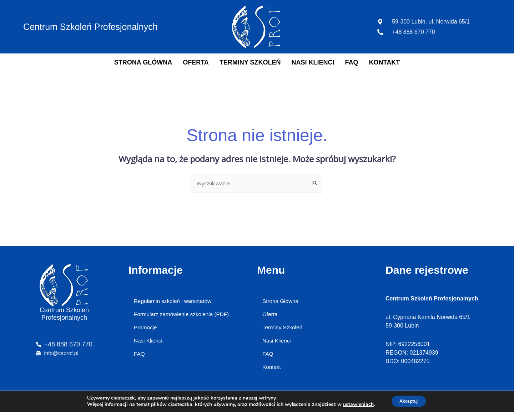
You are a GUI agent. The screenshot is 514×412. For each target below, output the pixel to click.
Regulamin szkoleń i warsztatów (174, 302)
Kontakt (384, 62)
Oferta (196, 62)
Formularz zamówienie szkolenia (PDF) (183, 316)
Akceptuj (408, 400)
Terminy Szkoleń (250, 62)
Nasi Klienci (313, 62)
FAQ (351, 62)
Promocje (146, 330)
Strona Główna (143, 62)
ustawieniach (354, 404)
